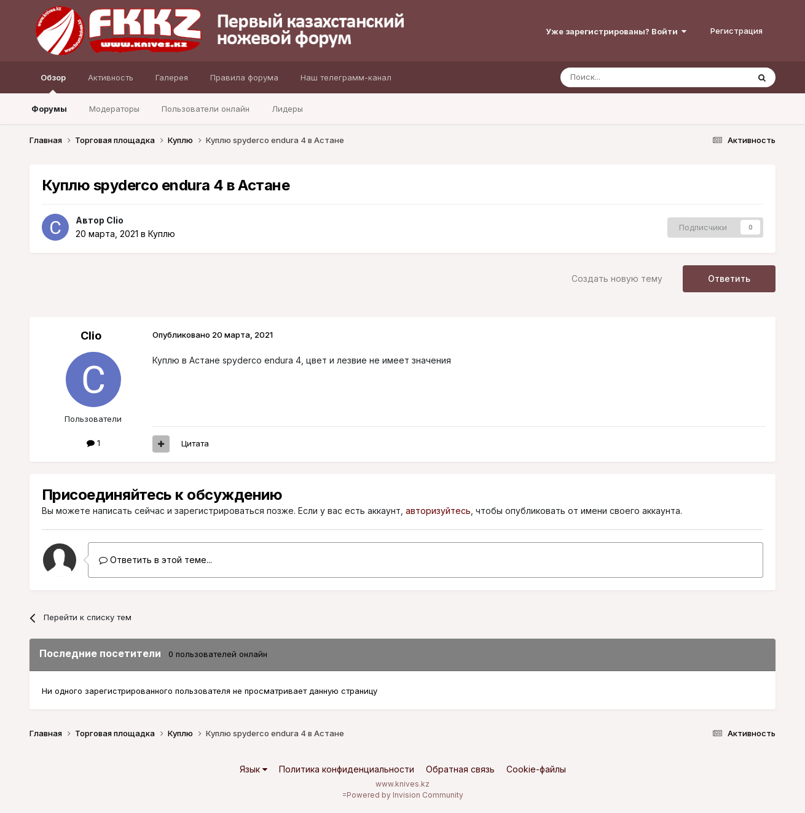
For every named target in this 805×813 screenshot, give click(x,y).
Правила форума (244, 77)
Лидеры (287, 109)
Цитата (195, 443)
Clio (115, 220)
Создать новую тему (616, 278)
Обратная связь (460, 769)
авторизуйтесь (438, 510)
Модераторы (114, 109)
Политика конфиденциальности (346, 769)
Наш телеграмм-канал (345, 77)
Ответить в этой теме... (155, 559)
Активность (110, 77)
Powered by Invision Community (405, 794)
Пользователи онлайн (205, 109)
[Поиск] (626, 77)
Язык (253, 769)
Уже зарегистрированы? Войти (616, 31)
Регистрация (736, 31)
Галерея (171, 77)
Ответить (729, 278)
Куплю (161, 233)
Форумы (49, 109)
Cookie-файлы (536, 769)
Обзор (53, 82)
